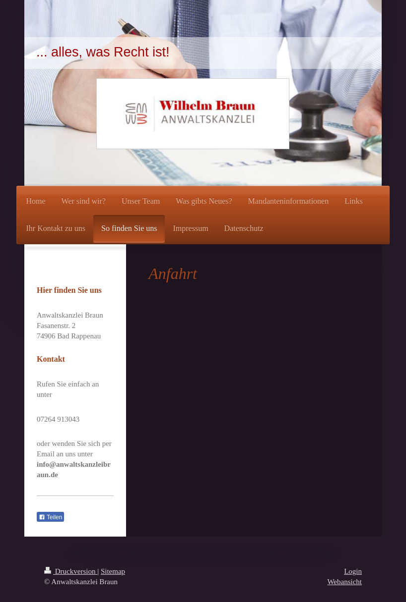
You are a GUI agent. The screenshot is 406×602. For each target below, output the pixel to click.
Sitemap (113, 571)
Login (353, 571)
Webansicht (344, 582)
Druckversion (70, 571)
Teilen (50, 517)
